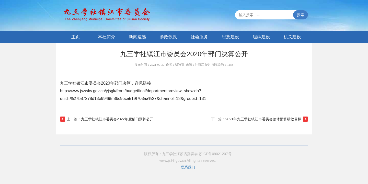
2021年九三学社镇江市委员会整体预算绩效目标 (263, 119)
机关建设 (292, 36)
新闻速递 (137, 36)
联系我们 (188, 167)
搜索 (300, 15)
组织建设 (261, 36)
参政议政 (168, 36)
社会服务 (199, 36)
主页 (75, 36)
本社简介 (106, 36)
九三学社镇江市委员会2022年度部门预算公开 (117, 119)
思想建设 (230, 36)
